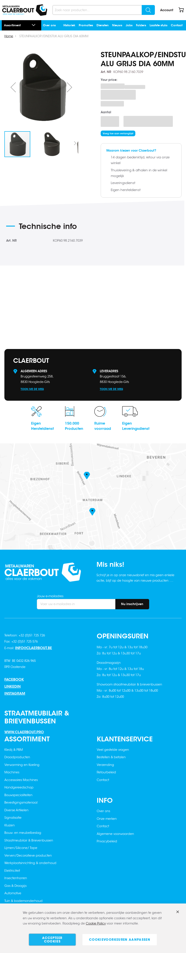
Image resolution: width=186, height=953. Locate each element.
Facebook (14, 679)
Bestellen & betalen (111, 757)
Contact (176, 25)
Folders (141, 25)
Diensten (103, 25)
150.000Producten (74, 426)
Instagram (14, 693)
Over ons (49, 25)
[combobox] (103, 10)
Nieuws (117, 25)
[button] (13, 87)
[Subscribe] (132, 604)
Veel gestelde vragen (113, 750)
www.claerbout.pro (24, 732)
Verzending (105, 765)
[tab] (53, 228)
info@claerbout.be (33, 648)
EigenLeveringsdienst (135, 426)
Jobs (129, 25)
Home (8, 36)
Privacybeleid (107, 841)
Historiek (69, 25)
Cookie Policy (96, 924)
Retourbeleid (106, 772)
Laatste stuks (158, 25)
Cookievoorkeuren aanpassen (119, 940)
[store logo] (24, 10)
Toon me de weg (32, 389)
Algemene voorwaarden (115, 834)
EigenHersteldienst (42, 426)
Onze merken (107, 819)
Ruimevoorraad (102, 426)
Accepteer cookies (52, 939)
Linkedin (12, 686)
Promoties (86, 25)
